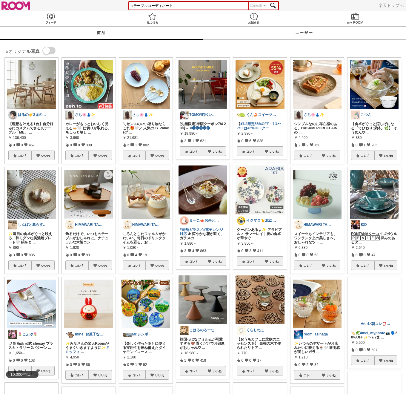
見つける (152, 18)
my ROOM (355, 18)
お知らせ (253, 18)
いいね (45, 155)
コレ (22, 155)
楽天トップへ (391, 5)
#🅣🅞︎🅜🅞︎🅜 (200, 128)
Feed (51, 18)
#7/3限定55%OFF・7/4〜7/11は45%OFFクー (259, 126)
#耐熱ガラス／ (191, 230)
